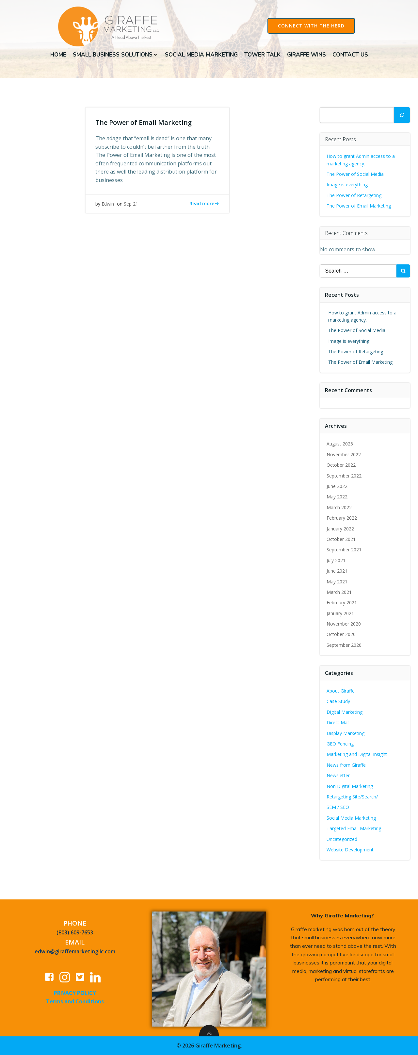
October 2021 (341, 539)
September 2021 (344, 549)
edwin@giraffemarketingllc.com (75, 951)
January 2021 (340, 613)
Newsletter (338, 775)
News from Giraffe (346, 765)
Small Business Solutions (115, 55)
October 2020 (341, 634)
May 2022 (337, 497)
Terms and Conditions (75, 1001)
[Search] (402, 115)
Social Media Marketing (201, 55)
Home (58, 55)
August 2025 (340, 444)
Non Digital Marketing (350, 786)
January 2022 (340, 529)
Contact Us (350, 55)
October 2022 (341, 465)
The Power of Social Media (355, 174)
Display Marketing (345, 733)
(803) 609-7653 (74, 932)
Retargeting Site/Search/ (352, 797)
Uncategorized (342, 839)
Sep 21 (131, 204)
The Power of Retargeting (354, 195)
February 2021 (342, 602)
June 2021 (337, 571)
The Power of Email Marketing (359, 206)
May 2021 (337, 581)
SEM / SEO (338, 807)
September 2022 (344, 476)
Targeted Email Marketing (354, 828)
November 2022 (344, 454)
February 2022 (342, 518)
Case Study (338, 701)
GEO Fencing (340, 744)
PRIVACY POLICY (75, 992)
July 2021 (336, 560)
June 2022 (337, 486)
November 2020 (344, 624)
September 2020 (344, 645)
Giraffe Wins (306, 55)
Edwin (108, 204)
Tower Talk (262, 55)
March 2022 (339, 507)
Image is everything (347, 184)
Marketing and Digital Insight (357, 754)
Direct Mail (338, 722)
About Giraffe (341, 691)
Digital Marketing (344, 712)
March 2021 (339, 592)
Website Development (350, 849)
